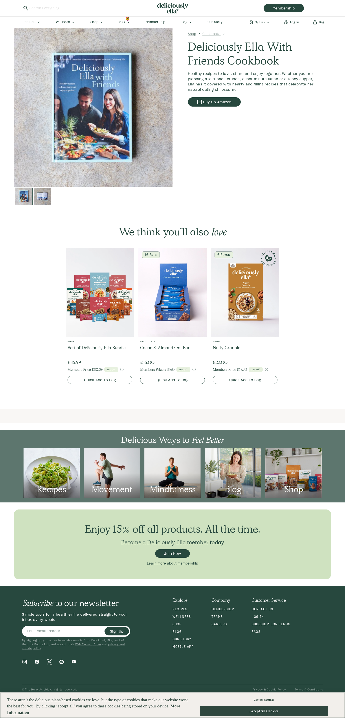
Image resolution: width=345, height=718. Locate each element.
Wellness (181, 617)
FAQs (256, 632)
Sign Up (117, 631)
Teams (217, 617)
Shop (192, 34)
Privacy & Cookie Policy (269, 689)
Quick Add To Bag (100, 380)
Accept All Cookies (264, 711)
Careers (219, 624)
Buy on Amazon (214, 102)
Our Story (181, 639)
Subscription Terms (271, 624)
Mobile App (183, 647)
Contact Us (262, 609)
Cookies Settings (264, 699)
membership (284, 8)
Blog (177, 632)
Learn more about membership (172, 563)
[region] (172, 705)
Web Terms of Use (88, 644)
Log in (258, 617)
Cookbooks (211, 34)
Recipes (179, 609)
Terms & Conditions (309, 689)
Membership (222, 609)
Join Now (172, 553)
